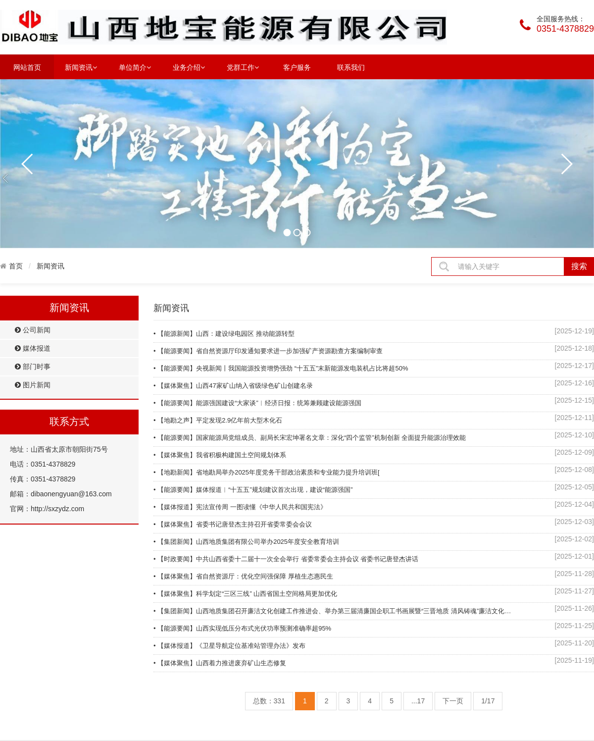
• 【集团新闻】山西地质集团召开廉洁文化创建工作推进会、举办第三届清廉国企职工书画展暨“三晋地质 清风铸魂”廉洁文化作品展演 (334, 611)
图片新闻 (32, 385)
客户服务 (297, 67)
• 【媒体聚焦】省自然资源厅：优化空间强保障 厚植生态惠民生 (243, 576)
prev (27, 164)
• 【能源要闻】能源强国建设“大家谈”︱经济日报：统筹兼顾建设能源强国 (257, 403)
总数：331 (269, 701)
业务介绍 (189, 66)
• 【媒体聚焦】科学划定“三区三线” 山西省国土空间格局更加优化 (245, 593)
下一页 (453, 701)
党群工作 (243, 66)
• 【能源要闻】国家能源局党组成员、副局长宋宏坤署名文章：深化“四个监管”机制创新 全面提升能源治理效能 (309, 437)
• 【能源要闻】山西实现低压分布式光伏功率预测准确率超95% (242, 628)
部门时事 (32, 366)
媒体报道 (32, 348)
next (566, 164)
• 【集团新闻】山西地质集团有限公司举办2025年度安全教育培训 (246, 541)
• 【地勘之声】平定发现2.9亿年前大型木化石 (217, 420)
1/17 (488, 701)
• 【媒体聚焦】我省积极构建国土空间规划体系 (219, 455)
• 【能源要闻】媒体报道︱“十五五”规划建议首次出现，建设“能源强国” (252, 489)
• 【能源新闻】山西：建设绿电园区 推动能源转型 (224, 333)
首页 (16, 266)
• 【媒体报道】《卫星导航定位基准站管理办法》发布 (229, 645)
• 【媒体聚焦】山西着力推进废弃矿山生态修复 (219, 663)
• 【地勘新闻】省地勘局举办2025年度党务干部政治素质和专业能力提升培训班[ (266, 472)
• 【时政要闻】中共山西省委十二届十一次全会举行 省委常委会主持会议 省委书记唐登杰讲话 (285, 559)
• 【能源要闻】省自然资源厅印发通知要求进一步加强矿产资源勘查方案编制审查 (268, 351)
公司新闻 (32, 330)
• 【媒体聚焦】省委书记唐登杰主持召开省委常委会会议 (232, 524)
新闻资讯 (81, 66)
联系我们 (351, 67)
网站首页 (27, 67)
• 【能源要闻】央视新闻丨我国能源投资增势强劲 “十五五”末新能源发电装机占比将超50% (280, 368)
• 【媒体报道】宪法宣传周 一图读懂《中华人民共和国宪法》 (240, 507)
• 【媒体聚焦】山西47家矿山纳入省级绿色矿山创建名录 (233, 385)
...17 (418, 701)
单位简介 (135, 66)
